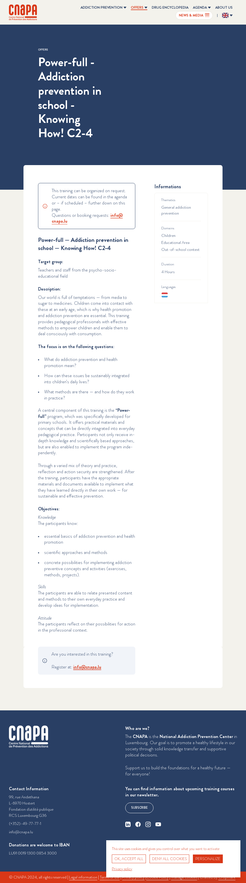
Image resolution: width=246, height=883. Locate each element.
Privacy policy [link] (122, 869)
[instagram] (148, 824)
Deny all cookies (169, 858)
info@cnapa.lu (21, 832)
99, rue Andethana (24, 797)
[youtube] (158, 824)
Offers (43, 50)
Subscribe (139, 808)
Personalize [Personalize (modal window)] (207, 858)
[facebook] (138, 824)
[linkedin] (128, 824)
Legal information (83, 877)
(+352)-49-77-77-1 (25, 824)
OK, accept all (128, 858)
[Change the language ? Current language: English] (227, 15)
